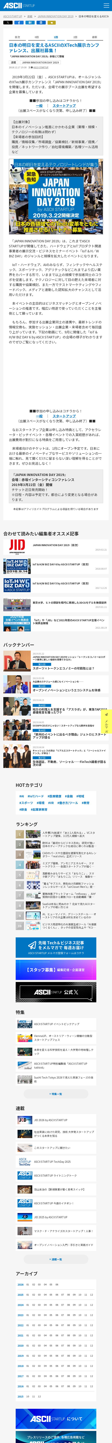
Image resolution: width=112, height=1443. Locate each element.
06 (57, 1279)
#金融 (72, 796)
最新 (94, 37)
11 (83, 1289)
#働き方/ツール (71, 802)
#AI (25, 796)
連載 (29, 16)
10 (78, 1289)
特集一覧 (57, 1088)
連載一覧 (57, 1254)
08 (67, 1289)
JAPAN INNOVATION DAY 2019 (55, 16)
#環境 (44, 802)
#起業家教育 (54, 809)
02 (36, 1279)
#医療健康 (58, 796)
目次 (17, 37)
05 (52, 1279)
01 (31, 1279)
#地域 (83, 796)
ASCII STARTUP (12, 16)
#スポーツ (29, 802)
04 (46, 1279)
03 (41, 1279)
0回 (37, 37)
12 (88, 1289)
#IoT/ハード (39, 796)
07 (62, 1289)
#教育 (26, 809)
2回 (75, 37)
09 (72, 1289)
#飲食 (38, 809)
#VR (54, 802)
